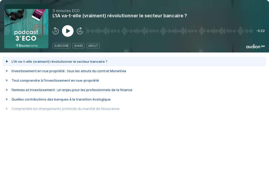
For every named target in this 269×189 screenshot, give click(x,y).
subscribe (61, 45)
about (93, 45)
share (78, 45)
